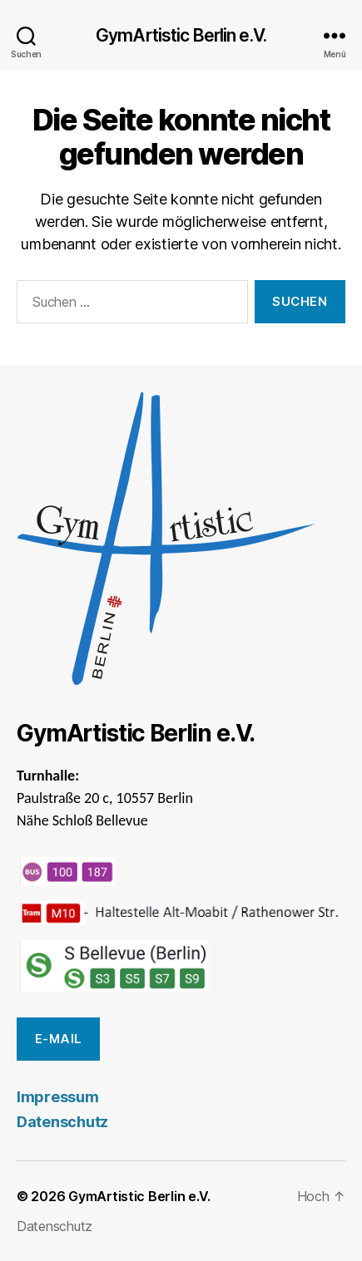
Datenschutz (62, 1121)
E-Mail (58, 1039)
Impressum (58, 1097)
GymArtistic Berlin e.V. (181, 35)
